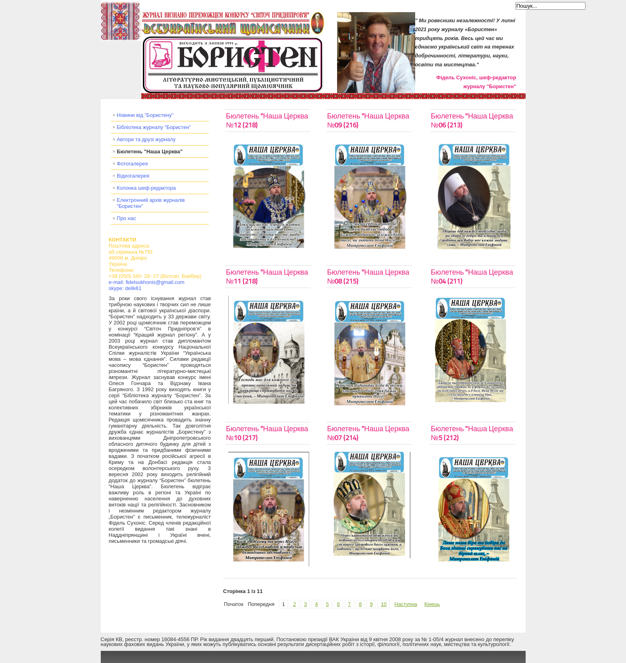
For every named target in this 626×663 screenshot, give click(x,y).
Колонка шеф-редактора (146, 188)
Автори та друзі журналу (146, 139)
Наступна (405, 604)
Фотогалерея (132, 164)
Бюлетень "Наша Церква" (150, 151)
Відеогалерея (133, 176)
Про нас (126, 218)
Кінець (432, 604)
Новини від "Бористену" (145, 115)
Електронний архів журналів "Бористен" (151, 203)
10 (383, 604)
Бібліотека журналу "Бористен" (154, 127)
